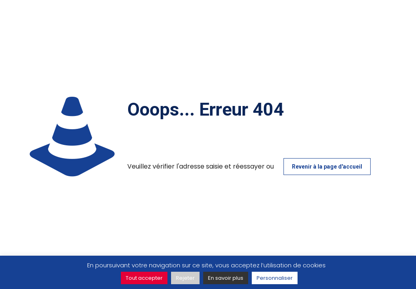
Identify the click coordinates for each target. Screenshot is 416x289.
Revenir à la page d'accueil (327, 166)
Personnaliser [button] (275, 278)
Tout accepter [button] (144, 278)
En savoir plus (225, 278)
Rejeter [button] (185, 278)
